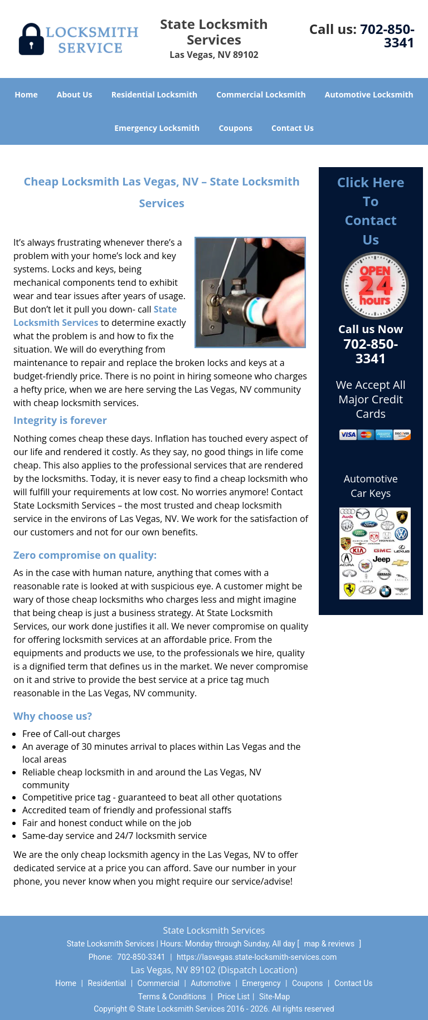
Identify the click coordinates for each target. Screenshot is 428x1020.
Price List (233, 996)
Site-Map (274, 996)
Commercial (158, 983)
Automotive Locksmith (369, 94)
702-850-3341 (387, 35)
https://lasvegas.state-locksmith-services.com (257, 957)
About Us (75, 94)
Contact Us (292, 128)
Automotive (211, 983)
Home (25, 94)
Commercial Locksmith (260, 94)
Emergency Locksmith (157, 128)
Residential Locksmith (154, 94)
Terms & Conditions (172, 996)
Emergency (261, 983)
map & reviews (330, 943)
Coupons (235, 128)
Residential (106, 983)
